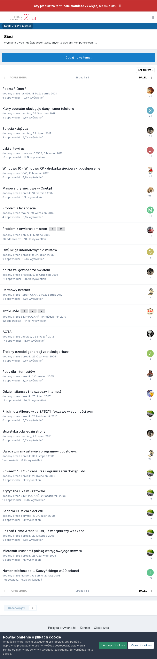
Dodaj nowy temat (78, 57)
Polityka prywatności (62, 627)
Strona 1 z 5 (83, 77)
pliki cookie (56, 641)
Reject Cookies (141, 645)
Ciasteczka (101, 627)
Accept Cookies (113, 645)
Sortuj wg (145, 70)
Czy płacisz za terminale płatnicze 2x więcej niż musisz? (75, 6)
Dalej (143, 77)
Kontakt (85, 627)
